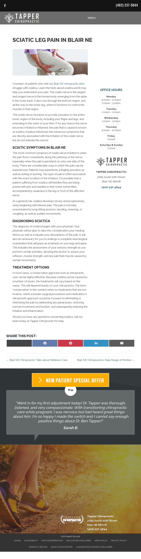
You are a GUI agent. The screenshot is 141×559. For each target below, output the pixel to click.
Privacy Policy (119, 540)
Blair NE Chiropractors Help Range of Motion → (106, 360)
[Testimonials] (70, 412)
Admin (17, 540)
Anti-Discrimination (52, 540)
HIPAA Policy (101, 540)
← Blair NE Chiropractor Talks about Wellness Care (37, 360)
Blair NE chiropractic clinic (69, 83)
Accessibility (31, 540)
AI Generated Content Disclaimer (94, 547)
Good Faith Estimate (62, 547)
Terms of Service (38, 547)
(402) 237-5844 (127, 4)
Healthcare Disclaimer (78, 540)
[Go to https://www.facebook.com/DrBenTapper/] (5, 6)
